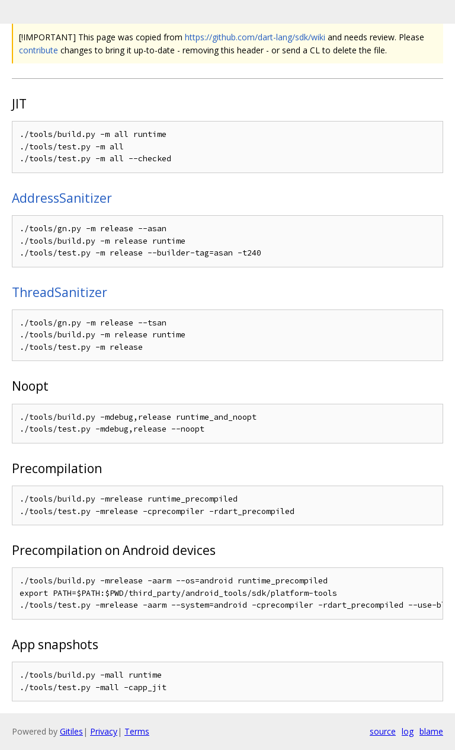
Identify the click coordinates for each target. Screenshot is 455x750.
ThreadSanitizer (59, 292)
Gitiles (71, 731)
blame (431, 731)
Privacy (103, 731)
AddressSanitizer (62, 198)
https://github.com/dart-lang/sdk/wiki (255, 37)
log (408, 731)
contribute (38, 50)
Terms (136, 731)
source (383, 731)
